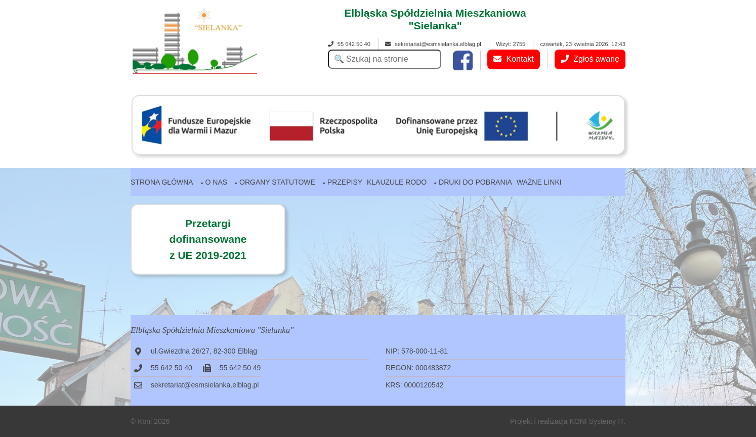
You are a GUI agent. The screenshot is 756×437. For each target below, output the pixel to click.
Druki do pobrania (475, 182)
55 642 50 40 (349, 44)
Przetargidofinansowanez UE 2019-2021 (208, 239)
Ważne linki (539, 182)
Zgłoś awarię (590, 59)
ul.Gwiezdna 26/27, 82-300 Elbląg (204, 351)
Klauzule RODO (397, 182)
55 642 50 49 (240, 368)
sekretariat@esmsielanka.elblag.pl (433, 44)
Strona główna (162, 182)
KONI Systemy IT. (597, 421)
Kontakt (513, 59)
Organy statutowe (277, 182)
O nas (216, 182)
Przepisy (344, 182)
